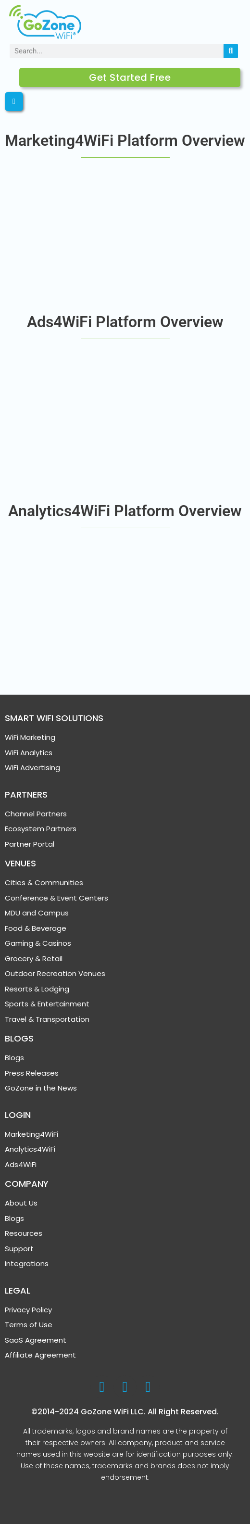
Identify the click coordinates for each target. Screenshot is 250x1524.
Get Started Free (130, 77)
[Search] (231, 51)
